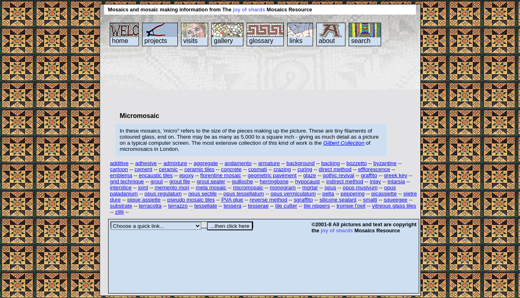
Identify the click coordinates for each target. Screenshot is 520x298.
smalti (370, 200)
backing (330, 163)
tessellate (205, 206)
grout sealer (211, 181)
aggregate (206, 163)
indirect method (344, 181)
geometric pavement (272, 175)
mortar (310, 187)
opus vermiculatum (293, 194)
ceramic (168, 169)
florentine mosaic (220, 175)
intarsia (396, 181)
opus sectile (202, 194)
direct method (335, 169)
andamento (238, 163)
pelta (328, 194)
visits (190, 40)
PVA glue (232, 200)
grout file (179, 181)
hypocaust (307, 181)
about (327, 40)
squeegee (395, 200)
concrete (231, 169)
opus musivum (360, 187)
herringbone (274, 181)
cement (143, 169)
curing (305, 169)
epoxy (186, 175)
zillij (119, 212)
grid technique (127, 181)
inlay (375, 181)
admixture (175, 163)
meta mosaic (211, 187)
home (120, 40)
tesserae (258, 206)
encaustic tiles (156, 175)
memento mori (172, 187)
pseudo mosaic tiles (191, 200)
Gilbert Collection (343, 143)
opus (330, 187)
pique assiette (143, 200)
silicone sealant (338, 200)
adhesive (146, 163)
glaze (309, 175)
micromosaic (248, 187)
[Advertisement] (255, 78)
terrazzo (178, 206)
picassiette (384, 194)
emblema (121, 175)
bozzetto (356, 163)
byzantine (384, 163)
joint (143, 187)
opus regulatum (163, 194)
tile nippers (317, 206)
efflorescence (374, 169)
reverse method (269, 200)
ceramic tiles (199, 169)
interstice (121, 187)
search (361, 40)
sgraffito (303, 200)
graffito (369, 175)
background (300, 163)
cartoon (119, 169)
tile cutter (286, 206)
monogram (283, 187)
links (296, 40)
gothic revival (338, 175)
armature (269, 163)
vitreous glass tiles (394, 206)
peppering (352, 194)
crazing (282, 169)
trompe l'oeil (351, 206)
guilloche (242, 181)
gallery (223, 40)
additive (119, 163)
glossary (261, 40)
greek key (395, 175)
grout (157, 181)
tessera (232, 206)
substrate (121, 206)
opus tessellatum (244, 194)
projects (156, 40)
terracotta (150, 206)
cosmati (257, 169)
